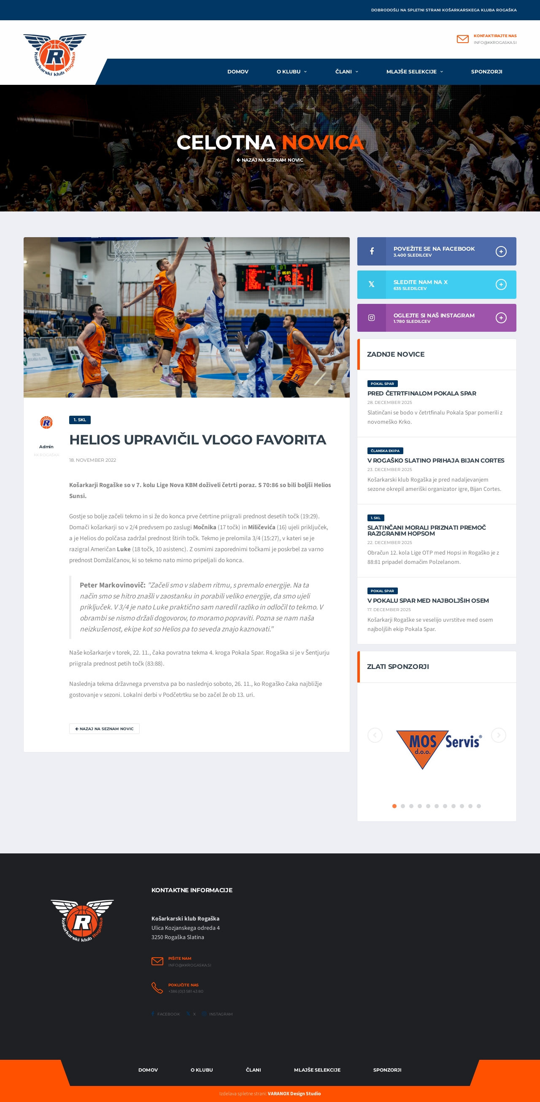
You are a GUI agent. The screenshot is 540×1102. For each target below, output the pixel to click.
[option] (436, 746)
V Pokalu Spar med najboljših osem (428, 600)
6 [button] (437, 806)
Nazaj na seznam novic (270, 160)
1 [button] (394, 806)
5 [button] (428, 806)
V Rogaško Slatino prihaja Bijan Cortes (436, 460)
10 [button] (470, 806)
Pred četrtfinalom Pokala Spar (421, 393)
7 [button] (445, 806)
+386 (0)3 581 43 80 (185, 991)
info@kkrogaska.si (495, 43)
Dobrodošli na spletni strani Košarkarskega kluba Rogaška (444, 10)
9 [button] (462, 806)
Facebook (165, 1013)
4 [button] (420, 806)
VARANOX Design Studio (294, 1093)
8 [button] (453, 806)
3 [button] (411, 806)
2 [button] (403, 806)
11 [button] (479, 806)
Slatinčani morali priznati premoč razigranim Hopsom (426, 530)
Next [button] (498, 735)
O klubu (288, 71)
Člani (343, 71)
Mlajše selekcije (411, 71)
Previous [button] (375, 735)
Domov (237, 71)
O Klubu (202, 1070)
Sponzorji (486, 71)
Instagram (217, 1013)
